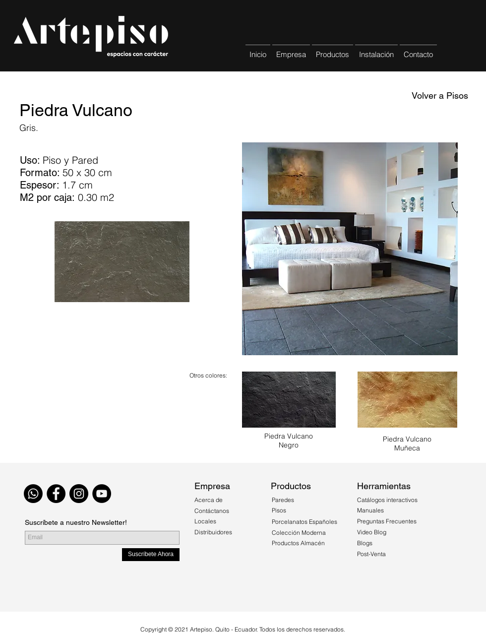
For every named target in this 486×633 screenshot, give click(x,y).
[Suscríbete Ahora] (151, 554)
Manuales (370, 510)
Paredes (283, 500)
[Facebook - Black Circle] (56, 493)
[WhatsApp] (33, 493)
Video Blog (371, 532)
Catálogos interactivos (387, 500)
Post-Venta (371, 554)
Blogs (364, 543)
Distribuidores (213, 532)
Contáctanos (211, 510)
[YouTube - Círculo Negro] (101, 493)
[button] (332, 50)
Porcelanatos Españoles (304, 521)
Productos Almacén (298, 543)
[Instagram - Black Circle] (78, 493)
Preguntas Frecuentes (387, 521)
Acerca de (209, 500)
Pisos (279, 510)
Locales (205, 521)
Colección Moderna (299, 532)
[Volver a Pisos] (440, 96)
